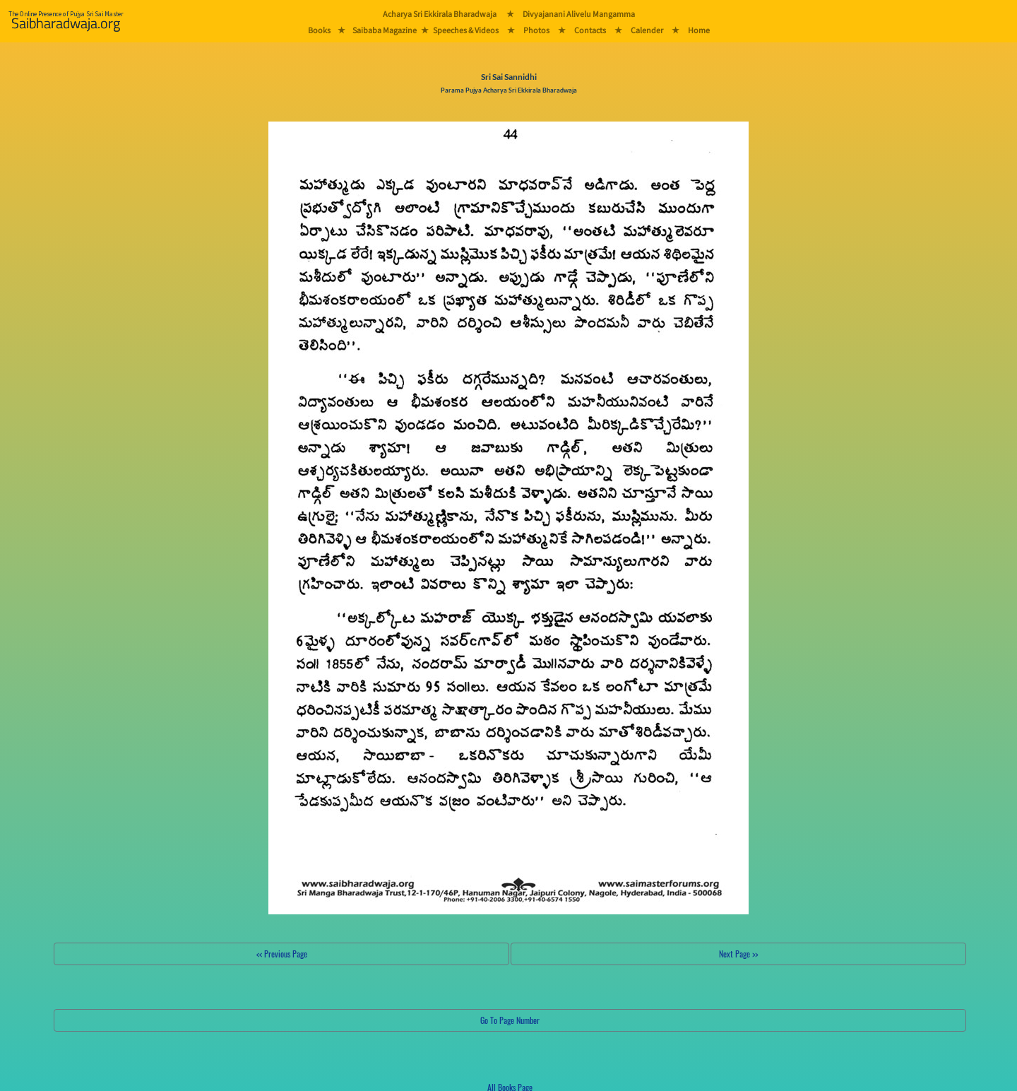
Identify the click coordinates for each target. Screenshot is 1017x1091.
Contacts (590, 30)
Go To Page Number (510, 1020)
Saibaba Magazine (384, 30)
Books (319, 30)
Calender (647, 30)
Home (699, 30)
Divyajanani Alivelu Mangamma (579, 13)
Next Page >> (738, 954)
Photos (536, 30)
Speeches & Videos (466, 30)
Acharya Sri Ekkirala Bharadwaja (439, 13)
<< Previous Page (281, 954)
